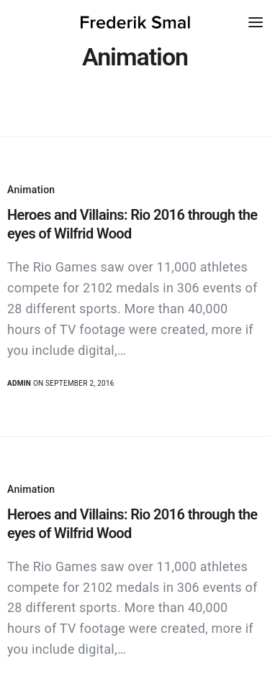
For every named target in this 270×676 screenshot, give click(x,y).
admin (19, 383)
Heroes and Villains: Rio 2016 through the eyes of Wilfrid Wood (132, 224)
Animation (31, 189)
